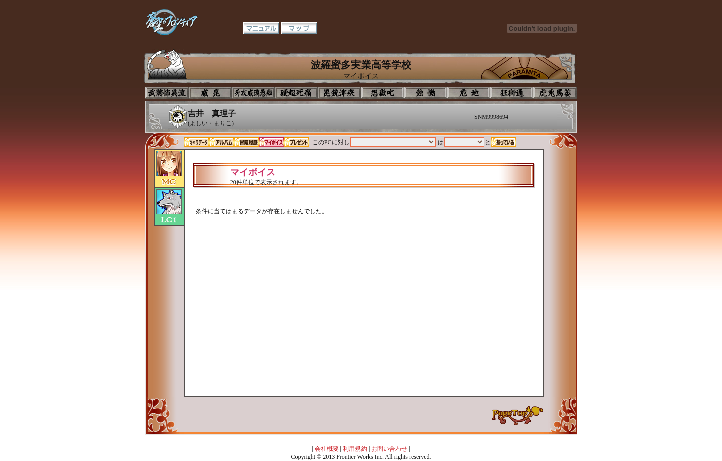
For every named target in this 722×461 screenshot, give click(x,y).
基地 (468, 93)
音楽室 (382, 93)
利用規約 (355, 448)
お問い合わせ (389, 448)
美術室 (339, 93)
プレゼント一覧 (296, 142)
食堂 (425, 93)
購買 (555, 93)
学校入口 (253, 93)
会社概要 (327, 448)
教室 (511, 93)
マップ (299, 28)
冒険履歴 (246, 142)
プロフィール (167, 93)
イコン (210, 93)
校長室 (296, 93)
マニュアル (261, 28)
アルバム (221, 142)
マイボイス (271, 142)
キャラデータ (196, 142)
